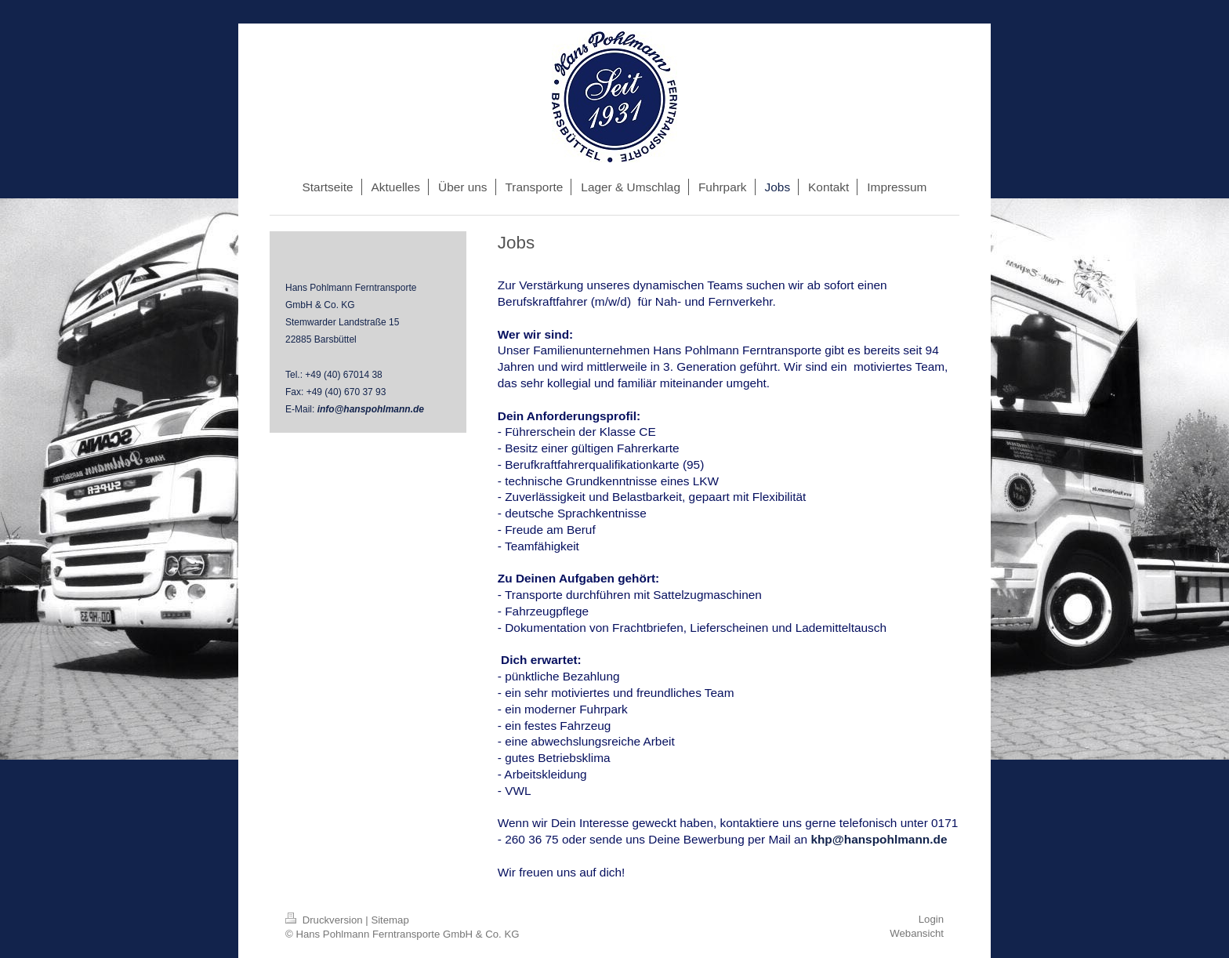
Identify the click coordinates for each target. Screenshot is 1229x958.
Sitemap (389, 920)
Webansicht (917, 933)
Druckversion (325, 920)
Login (931, 919)
